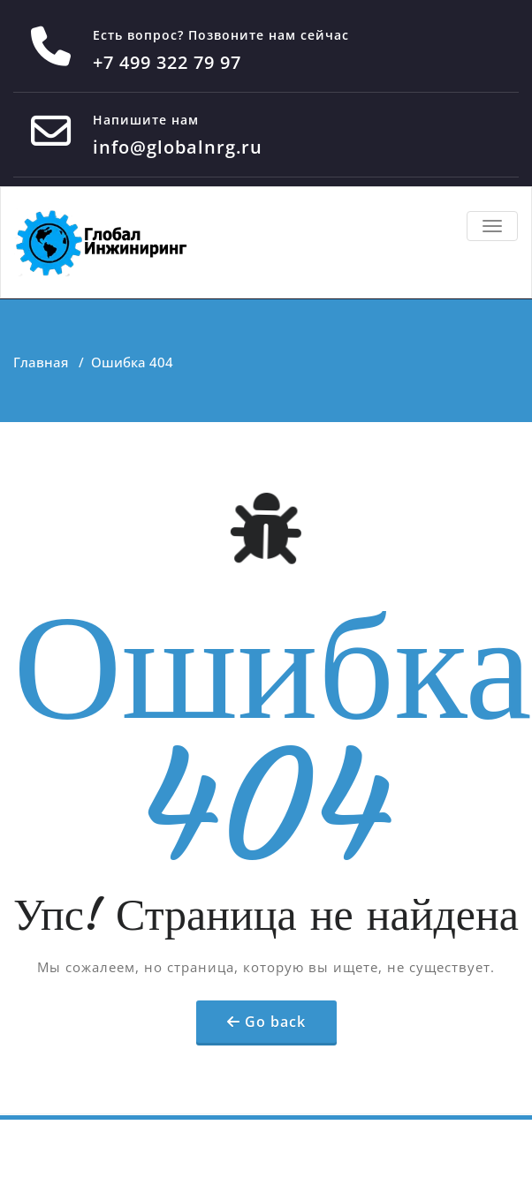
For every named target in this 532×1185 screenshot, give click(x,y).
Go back (275, 1021)
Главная (40, 362)
